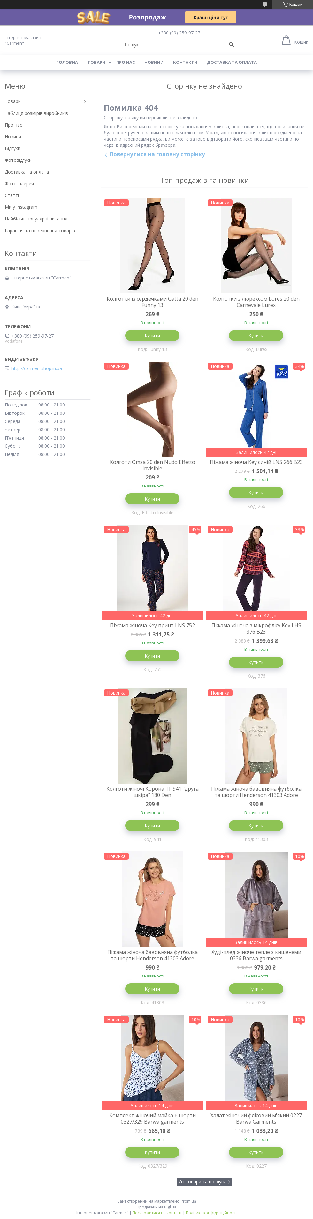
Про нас (125, 62)
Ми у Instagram (21, 207)
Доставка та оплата (232, 62)
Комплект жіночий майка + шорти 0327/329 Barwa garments (152, 1118)
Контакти (185, 62)
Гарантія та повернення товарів (40, 230)
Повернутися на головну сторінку (157, 154)
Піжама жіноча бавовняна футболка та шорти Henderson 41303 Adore (256, 791)
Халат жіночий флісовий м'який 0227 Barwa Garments (256, 1118)
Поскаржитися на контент (157, 1212)
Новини (154, 62)
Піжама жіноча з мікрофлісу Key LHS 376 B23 (256, 628)
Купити (152, 335)
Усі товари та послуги (202, 1181)
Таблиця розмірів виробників (36, 113)
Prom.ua (188, 1201)
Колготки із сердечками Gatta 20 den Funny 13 (152, 301)
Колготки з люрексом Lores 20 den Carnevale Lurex (256, 301)
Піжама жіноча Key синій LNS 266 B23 (256, 462)
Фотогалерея (19, 184)
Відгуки (12, 148)
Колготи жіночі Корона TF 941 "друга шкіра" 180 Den (152, 791)
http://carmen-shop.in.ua (36, 368)
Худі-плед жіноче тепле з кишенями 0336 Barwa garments (256, 955)
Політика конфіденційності (211, 1212)
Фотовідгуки (18, 160)
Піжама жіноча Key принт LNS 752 (152, 625)
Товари (96, 62)
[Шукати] (231, 44)
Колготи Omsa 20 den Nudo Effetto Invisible (152, 465)
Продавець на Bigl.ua (156, 1207)
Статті (12, 195)
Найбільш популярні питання (36, 219)
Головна (67, 62)
